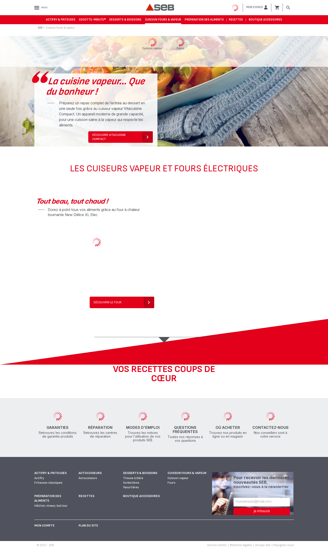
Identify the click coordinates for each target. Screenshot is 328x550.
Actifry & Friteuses (60, 19)
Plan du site (88, 525)
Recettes (236, 19)
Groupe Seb (262, 545)
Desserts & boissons (125, 19)
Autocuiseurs (90, 473)
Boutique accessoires (265, 19)
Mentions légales (241, 545)
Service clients (217, 545)
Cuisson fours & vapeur (163, 19)
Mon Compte (44, 525)
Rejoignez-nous (284, 545)
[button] (257, 7)
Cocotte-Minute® (92, 19)
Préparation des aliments (204, 19)
